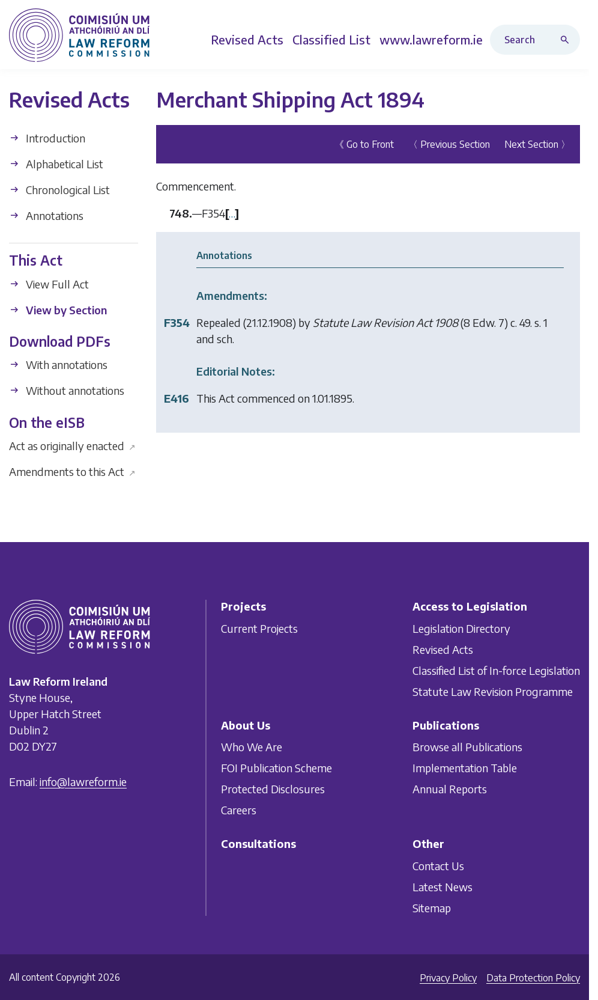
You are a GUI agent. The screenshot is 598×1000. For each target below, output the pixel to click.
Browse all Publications (467, 747)
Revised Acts (442, 649)
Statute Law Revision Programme (492, 691)
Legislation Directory (461, 628)
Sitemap (431, 908)
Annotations (46, 215)
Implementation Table (464, 768)
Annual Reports (449, 789)
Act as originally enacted (72, 446)
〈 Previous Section (449, 144)
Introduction (47, 138)
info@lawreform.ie (83, 781)
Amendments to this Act (72, 471)
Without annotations (66, 390)
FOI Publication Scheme (276, 768)
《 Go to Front (364, 144)
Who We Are (251, 747)
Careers (238, 810)
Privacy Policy (448, 978)
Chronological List (59, 190)
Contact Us (438, 866)
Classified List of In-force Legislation (496, 670)
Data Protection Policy (533, 978)
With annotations (58, 364)
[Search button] (567, 40)
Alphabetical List (56, 164)
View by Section (58, 310)
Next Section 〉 (537, 144)
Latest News (442, 887)
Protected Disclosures (273, 789)
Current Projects (259, 628)
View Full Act (49, 284)
